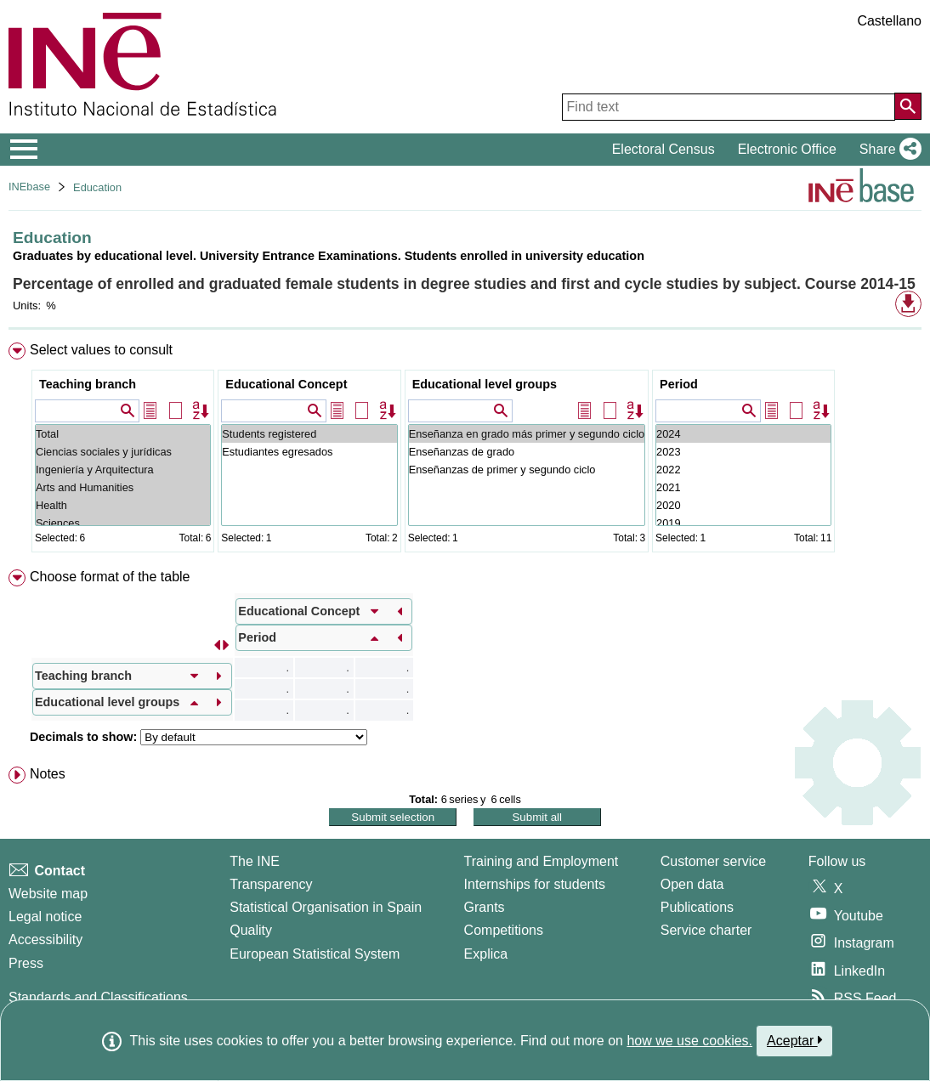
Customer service (713, 861)
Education (97, 187)
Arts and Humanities (123, 487)
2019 (743, 523)
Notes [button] (47, 774)
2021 (743, 487)
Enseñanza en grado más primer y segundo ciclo (526, 434)
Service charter (706, 930)
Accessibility (45, 939)
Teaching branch (87, 384)
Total (123, 434)
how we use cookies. (689, 1040)
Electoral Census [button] (663, 149)
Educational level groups (484, 384)
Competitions (503, 930)
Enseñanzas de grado (526, 452)
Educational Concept (286, 384)
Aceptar (794, 1040)
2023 (743, 452)
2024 (743, 434)
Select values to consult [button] (101, 349)
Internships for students (534, 884)
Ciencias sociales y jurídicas (123, 452)
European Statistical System (315, 954)
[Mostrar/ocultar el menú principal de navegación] (24, 149)
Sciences (123, 523)
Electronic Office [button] (787, 149)
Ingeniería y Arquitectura (123, 469)
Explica (486, 954)
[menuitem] (465, 451)
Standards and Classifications (98, 997)
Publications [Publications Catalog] (697, 907)
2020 (743, 505)
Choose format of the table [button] (110, 576)
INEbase (29, 186)
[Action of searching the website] (907, 106)
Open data (692, 884)
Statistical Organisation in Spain (326, 907)
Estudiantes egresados (309, 452)
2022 (743, 469)
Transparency (271, 884)
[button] (887, 149)
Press (26, 963)
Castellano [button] (889, 21)
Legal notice (45, 916)
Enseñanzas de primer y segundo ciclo (526, 469)
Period (679, 384)
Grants (484, 907)
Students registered (309, 434)
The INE (255, 861)
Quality (251, 930)
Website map (48, 893)
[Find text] (728, 107)
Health (123, 505)
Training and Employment (541, 861)
